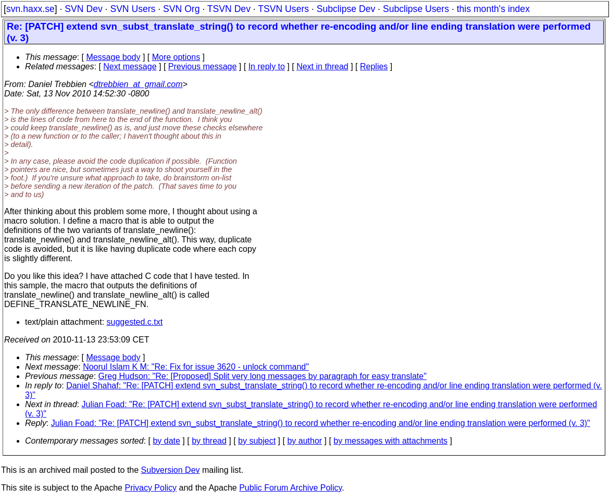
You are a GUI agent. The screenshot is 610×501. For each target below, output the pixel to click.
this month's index (493, 9)
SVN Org (181, 9)
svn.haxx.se (30, 9)
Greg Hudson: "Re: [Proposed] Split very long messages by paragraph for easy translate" (262, 376)
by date (166, 440)
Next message (129, 66)
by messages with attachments (390, 440)
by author (304, 440)
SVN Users (132, 9)
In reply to (266, 66)
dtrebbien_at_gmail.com (138, 84)
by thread (209, 440)
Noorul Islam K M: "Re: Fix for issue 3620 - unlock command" (196, 366)
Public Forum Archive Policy (290, 487)
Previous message (202, 66)
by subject (257, 440)
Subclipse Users (416, 9)
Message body (113, 57)
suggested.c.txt (135, 321)
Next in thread (322, 66)
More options (176, 57)
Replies (374, 66)
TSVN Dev (229, 9)
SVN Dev (83, 9)
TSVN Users (283, 9)
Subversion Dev (170, 470)
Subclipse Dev (346, 9)
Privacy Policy (151, 487)
